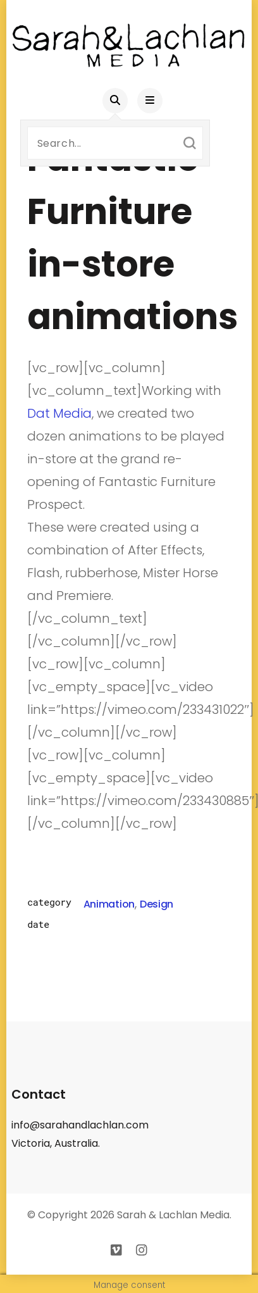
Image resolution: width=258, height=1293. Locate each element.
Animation (109, 904)
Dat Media (59, 413)
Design (156, 904)
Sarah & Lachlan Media (173, 1215)
